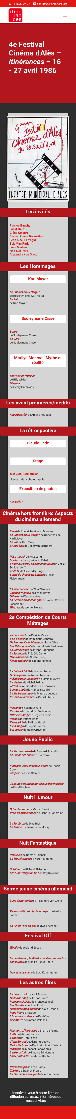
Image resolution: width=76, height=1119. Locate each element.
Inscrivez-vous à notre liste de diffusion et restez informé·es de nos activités (35, 1097)
